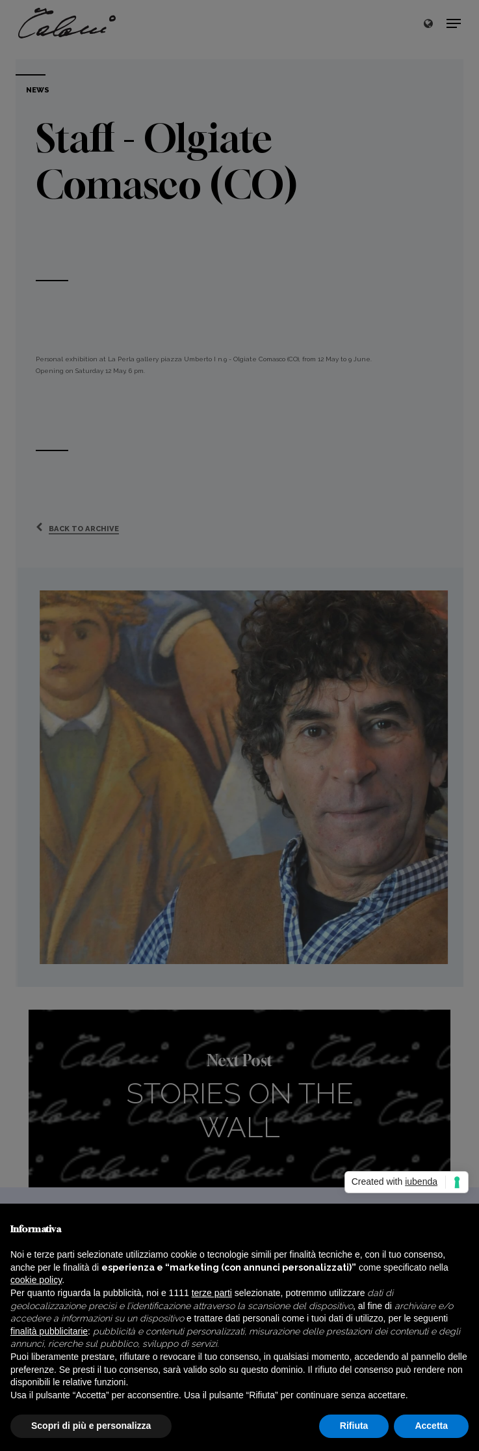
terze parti (212, 1293)
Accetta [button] (431, 1425)
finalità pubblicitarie (49, 1331)
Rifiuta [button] (354, 1425)
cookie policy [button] (36, 1280)
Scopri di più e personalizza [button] (91, 1425)
